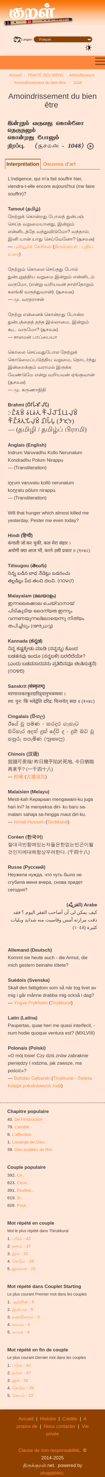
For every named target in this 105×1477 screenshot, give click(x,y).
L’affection (21, 1134)
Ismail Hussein (29, 822)
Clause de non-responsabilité (48, 1450)
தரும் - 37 (21, 1246)
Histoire (48, 1418)
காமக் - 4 (20, 1332)
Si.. (20, 1197)
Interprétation (22, 164)
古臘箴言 (35, 776)
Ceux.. (23, 1182)
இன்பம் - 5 (22, 1309)
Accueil (26, 1418)
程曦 (18, 776)
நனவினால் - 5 (26, 1317)
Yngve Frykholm (31, 1003)
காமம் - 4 (21, 1324)
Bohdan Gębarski (32, 1078)
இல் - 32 (20, 1253)
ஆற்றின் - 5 (23, 1301)
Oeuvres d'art (59, 164)
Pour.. (22, 1205)
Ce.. (21, 1175)
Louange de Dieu (28, 1142)
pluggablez (52, 1473)
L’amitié (22, 1126)
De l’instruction (29, 1119)
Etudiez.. (25, 1190)
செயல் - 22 (22, 1395)
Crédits (69, 1418)
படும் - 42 (21, 1238)
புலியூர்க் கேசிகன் (33, 246)
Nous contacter (59, 1426)
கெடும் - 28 (23, 1261)
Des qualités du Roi (33, 1149)
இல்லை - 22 (24, 1268)
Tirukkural (57, 822)
